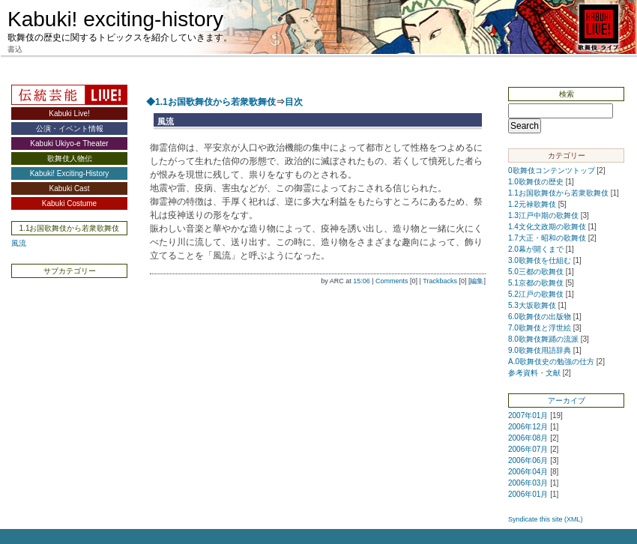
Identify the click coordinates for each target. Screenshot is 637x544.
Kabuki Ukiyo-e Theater (69, 143)
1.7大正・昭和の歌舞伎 (547, 238)
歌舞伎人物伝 (69, 158)
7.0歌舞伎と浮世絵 (539, 328)
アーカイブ (566, 400)
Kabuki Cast (69, 188)
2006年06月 (528, 460)
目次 (294, 102)
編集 (476, 281)
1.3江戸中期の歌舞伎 (543, 215)
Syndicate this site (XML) (545, 519)
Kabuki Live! (69, 113)
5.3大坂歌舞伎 (532, 305)
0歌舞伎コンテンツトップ (551, 170)
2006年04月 (528, 472)
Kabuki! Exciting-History (69, 173)
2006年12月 (528, 427)
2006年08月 (528, 438)
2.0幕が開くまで (536, 249)
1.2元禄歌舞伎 (532, 204)
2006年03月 (528, 483)
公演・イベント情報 (69, 128)
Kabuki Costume (69, 203)
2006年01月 (528, 494)
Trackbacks (440, 281)
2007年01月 (528, 415)
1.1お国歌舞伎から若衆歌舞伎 (558, 193)
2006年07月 (528, 449)
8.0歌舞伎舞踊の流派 (543, 339)
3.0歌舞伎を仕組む (539, 260)
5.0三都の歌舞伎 (536, 272)
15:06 (361, 281)
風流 (18, 243)
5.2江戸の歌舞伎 (536, 294)
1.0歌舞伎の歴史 (536, 182)
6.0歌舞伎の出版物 (539, 316)
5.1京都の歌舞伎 (536, 283)
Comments (391, 281)
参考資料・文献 (534, 373)
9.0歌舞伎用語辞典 (539, 350)
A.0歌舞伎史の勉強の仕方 (551, 361)
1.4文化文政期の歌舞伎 (547, 227)
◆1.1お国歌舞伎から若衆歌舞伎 (211, 102)
